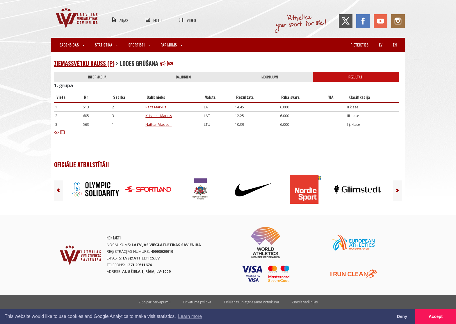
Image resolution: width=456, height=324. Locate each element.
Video (191, 20)
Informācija (97, 76)
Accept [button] (436, 316)
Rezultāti (356, 76)
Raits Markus (155, 107)
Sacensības (71, 45)
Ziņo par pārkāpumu (154, 302)
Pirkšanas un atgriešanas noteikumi (251, 302)
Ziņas (123, 20)
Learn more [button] (190, 316)
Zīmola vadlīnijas (305, 302)
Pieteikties (359, 45)
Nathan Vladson (158, 124)
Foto (157, 20)
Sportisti (139, 45)
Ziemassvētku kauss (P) (84, 63)
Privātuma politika (197, 302)
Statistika (106, 45)
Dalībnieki (183, 76)
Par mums (171, 45)
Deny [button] (402, 316)
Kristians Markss (158, 115)
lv (380, 45)
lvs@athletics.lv (141, 258)
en (395, 45)
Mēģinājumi (269, 76)
